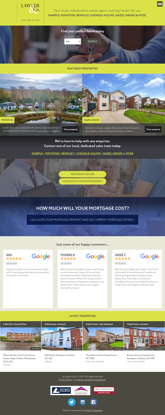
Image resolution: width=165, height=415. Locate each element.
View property (71, 129)
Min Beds (68, 36)
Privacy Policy (65, 379)
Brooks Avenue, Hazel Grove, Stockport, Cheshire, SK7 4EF (141, 357)
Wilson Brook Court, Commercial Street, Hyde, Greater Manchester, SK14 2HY (19, 358)
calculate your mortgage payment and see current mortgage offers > (82, 220)
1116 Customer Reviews (83, 55)
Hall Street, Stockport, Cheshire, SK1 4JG (60, 357)
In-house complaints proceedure (90, 379)
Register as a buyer (82, 174)
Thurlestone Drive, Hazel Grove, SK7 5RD (101, 357)
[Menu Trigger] (160, 4)
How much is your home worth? (82, 181)
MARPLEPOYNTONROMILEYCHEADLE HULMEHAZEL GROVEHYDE (82, 154)
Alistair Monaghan (93, 410)
